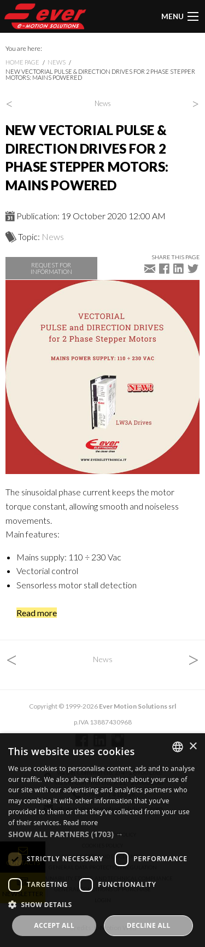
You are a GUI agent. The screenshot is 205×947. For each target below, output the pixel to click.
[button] (102, 834)
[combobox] (177, 746)
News (57, 62)
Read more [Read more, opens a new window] (80, 822)
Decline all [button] (149, 925)
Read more (36, 612)
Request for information (51, 267)
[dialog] (102, 840)
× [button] (193, 747)
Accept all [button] (54, 925)
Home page (22, 62)
